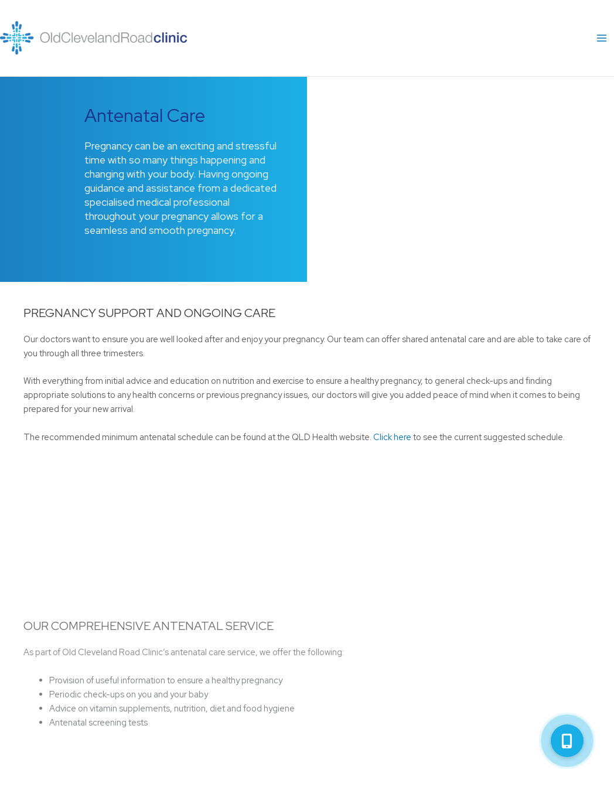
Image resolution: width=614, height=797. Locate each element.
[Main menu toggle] (601, 38)
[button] (567, 740)
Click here (392, 436)
